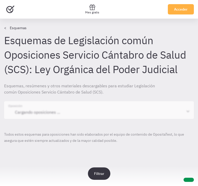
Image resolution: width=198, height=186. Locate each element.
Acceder (181, 9)
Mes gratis (92, 9)
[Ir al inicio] (10, 9)
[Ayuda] (189, 180)
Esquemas (18, 28)
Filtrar (99, 173)
